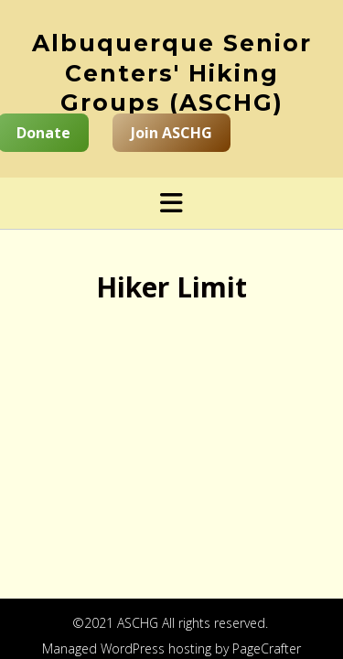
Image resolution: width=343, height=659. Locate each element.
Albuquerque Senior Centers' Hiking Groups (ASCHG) (172, 72)
